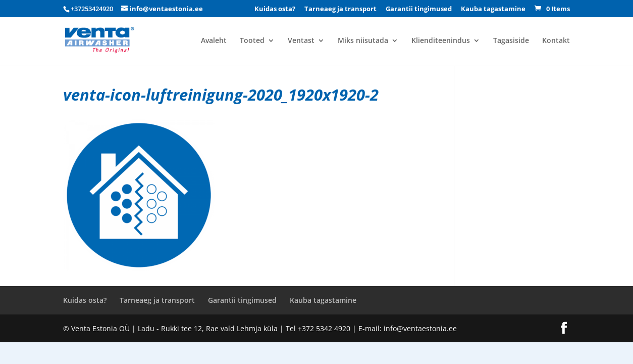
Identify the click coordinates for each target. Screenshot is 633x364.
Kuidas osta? (274, 9)
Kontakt (556, 41)
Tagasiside (511, 41)
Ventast (301, 41)
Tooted (252, 41)
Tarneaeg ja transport (340, 9)
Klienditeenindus (440, 41)
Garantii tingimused (419, 9)
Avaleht (214, 41)
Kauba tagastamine (493, 9)
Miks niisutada (363, 41)
